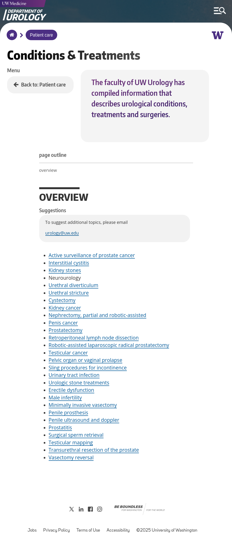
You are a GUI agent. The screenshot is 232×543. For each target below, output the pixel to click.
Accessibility (120, 528)
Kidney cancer (65, 307)
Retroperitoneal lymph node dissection (94, 337)
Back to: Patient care (43, 84)
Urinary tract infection (74, 375)
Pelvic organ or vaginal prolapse (85, 360)
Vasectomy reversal (71, 457)
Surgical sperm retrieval (76, 435)
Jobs (33, 528)
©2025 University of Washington (166, 530)
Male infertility (65, 397)
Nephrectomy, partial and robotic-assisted (97, 315)
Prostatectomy (65, 330)
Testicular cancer (68, 352)
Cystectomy (62, 300)
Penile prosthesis (68, 412)
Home (11, 38)
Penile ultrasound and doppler (84, 420)
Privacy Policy (58, 528)
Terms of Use (89, 528)
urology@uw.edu (62, 233)
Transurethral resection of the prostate (94, 450)
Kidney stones (65, 270)
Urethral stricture (69, 292)
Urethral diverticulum (73, 285)
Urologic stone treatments (79, 382)
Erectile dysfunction (71, 390)
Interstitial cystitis (69, 262)
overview (48, 170)
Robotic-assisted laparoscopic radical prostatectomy (109, 345)
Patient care (41, 35)
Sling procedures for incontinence (88, 367)
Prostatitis (60, 427)
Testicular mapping (71, 442)
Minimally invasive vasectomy (83, 405)
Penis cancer (63, 322)
